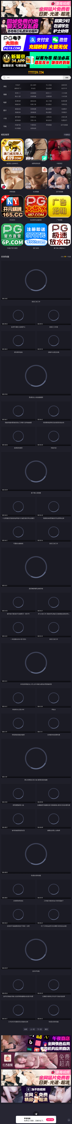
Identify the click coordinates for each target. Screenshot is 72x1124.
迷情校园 (18, 120)
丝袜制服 (33, 96)
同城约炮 (18, 125)
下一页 (39, 1029)
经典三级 (33, 104)
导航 (5, 126)
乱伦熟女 (49, 104)
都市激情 (18, 117)
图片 (5, 110)
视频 (5, 94)
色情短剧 (33, 128)
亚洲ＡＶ (18, 93)
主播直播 (49, 96)
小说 (5, 118)
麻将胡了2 (18, 88)
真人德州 (33, 85)
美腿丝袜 (18, 112)
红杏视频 (18, 128)
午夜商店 (33, 125)
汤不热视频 (64, 125)
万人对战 (49, 85)
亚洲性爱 (18, 101)
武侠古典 (64, 117)
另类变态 (64, 104)
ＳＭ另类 (64, 96)
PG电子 (17, 85)
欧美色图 (49, 109)
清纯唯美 (33, 112)
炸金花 (33, 88)
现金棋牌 (49, 88)
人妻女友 (49, 117)
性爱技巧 (64, 120)
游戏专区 (64, 85)
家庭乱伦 (33, 117)
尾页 (46, 1029)
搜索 (66, 78)
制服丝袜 (18, 104)
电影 (5, 102)
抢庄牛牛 (64, 88)
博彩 (5, 86)
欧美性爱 (64, 101)
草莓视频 (49, 125)
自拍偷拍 (33, 93)
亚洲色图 (33, 109)
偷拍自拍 (33, 101)
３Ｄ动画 (64, 93)
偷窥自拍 (18, 109)
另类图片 (64, 112)
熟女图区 (49, 112)
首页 (25, 1029)
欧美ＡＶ (49, 93)
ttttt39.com (36, 73)
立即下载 (50, 1120)
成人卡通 (49, 101)
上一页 (32, 1029)
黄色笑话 (49, 120)
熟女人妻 (18, 96)
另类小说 (33, 120)
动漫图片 (64, 109)
